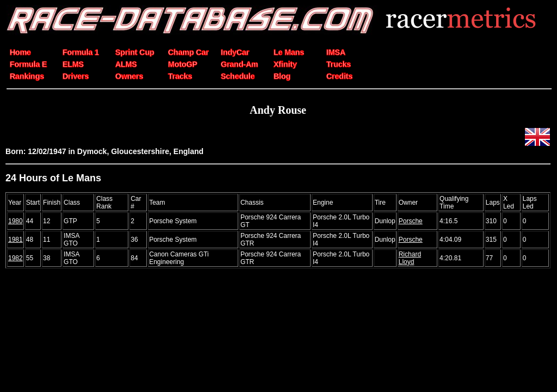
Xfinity (285, 64)
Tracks (180, 76)
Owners (129, 76)
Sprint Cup (134, 52)
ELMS (73, 64)
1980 (15, 221)
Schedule (238, 76)
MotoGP (182, 64)
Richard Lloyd (410, 258)
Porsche (411, 221)
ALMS (126, 64)
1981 (15, 239)
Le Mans (289, 52)
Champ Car (188, 52)
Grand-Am (239, 64)
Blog (282, 76)
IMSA (335, 52)
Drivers (76, 76)
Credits (339, 76)
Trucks (338, 64)
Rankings (27, 76)
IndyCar (235, 52)
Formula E (28, 64)
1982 (15, 258)
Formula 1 (81, 52)
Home (20, 52)
